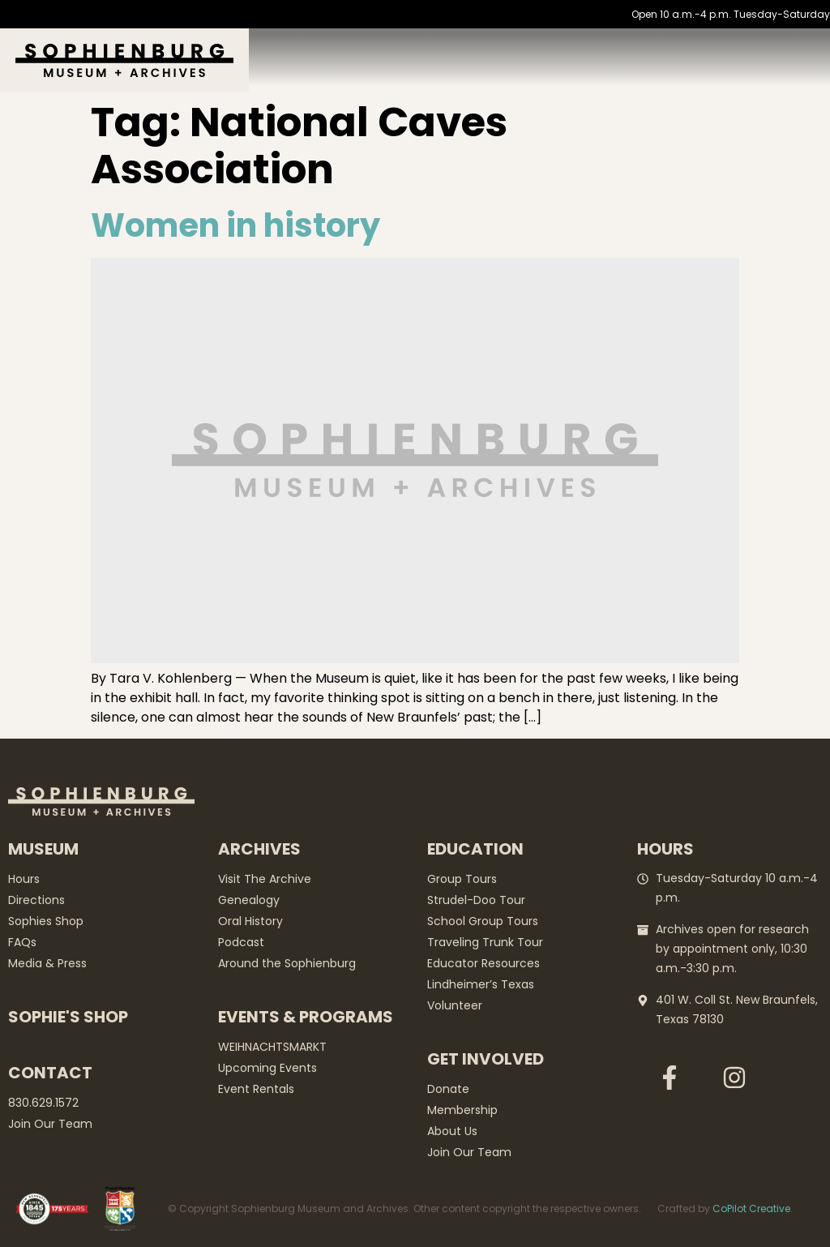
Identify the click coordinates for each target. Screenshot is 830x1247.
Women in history (235, 225)
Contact (50, 1072)
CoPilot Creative (751, 1208)
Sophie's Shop (68, 1016)
